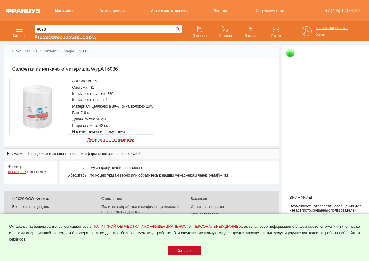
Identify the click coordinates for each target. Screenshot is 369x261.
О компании (111, 199)
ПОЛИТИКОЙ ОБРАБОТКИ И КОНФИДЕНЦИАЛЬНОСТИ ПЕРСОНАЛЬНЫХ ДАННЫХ (167, 226)
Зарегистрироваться (332, 28)
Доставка (222, 11)
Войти (320, 34)
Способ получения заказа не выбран (67, 37)
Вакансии (199, 199)
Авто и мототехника (169, 11)
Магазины (64, 11)
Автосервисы (112, 11)
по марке (17, 171)
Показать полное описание (110, 140)
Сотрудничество (270, 11)
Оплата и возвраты (207, 207)
